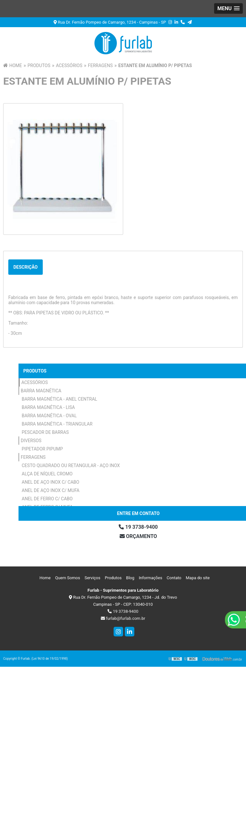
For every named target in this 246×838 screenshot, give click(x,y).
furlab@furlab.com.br (123, 618)
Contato (174, 577)
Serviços (93, 577)
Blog (130, 577)
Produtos (35, 370)
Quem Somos (67, 577)
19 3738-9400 (123, 611)
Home (45, 577)
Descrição (25, 267)
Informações (150, 577)
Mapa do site (198, 577)
